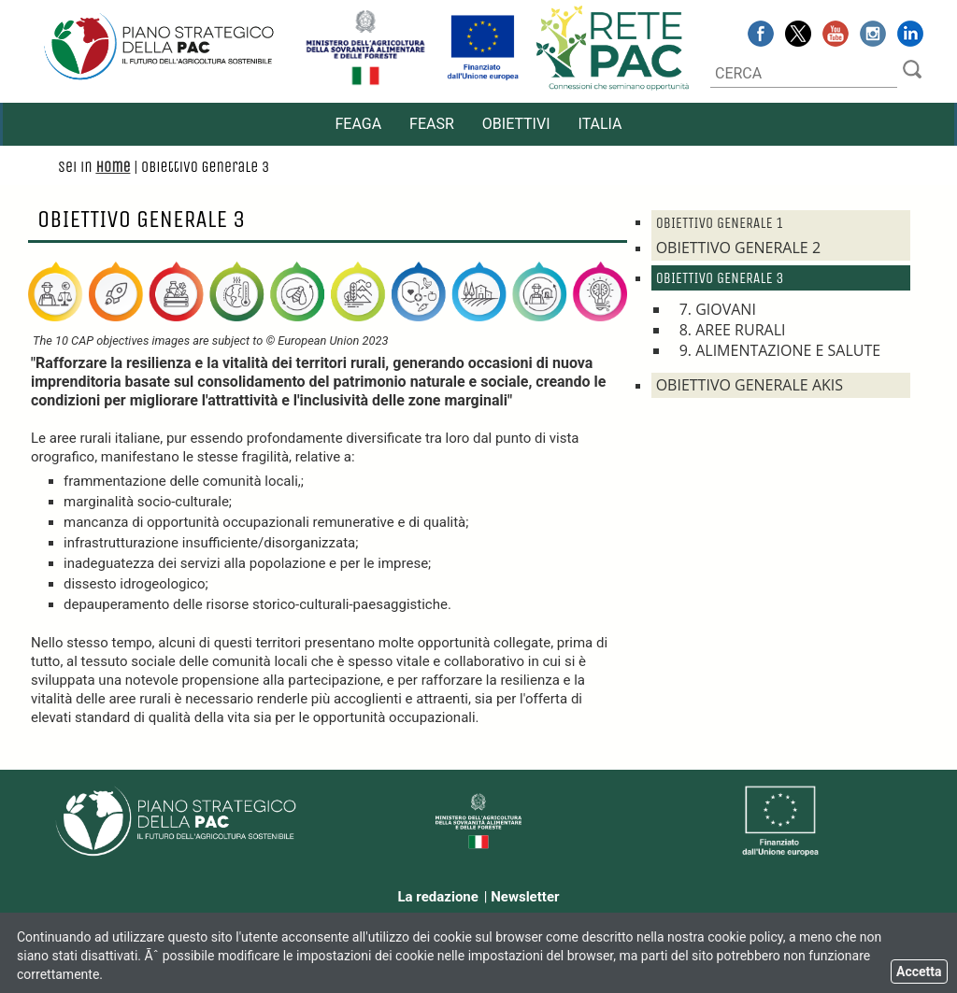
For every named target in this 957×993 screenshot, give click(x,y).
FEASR (431, 124)
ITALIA (600, 124)
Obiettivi (516, 124)
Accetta (919, 971)
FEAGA (358, 124)
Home (112, 167)
